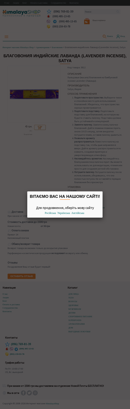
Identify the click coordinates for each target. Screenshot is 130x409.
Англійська (77, 213)
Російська (50, 213)
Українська (63, 213)
